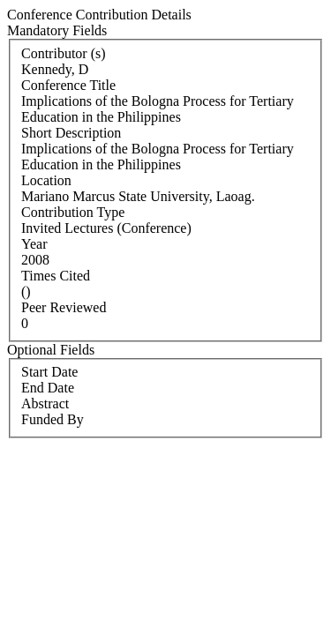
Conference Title (68, 85)
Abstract (45, 403)
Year (34, 243)
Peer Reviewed (63, 307)
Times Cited (55, 275)
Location (46, 180)
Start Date (49, 371)
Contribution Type (72, 212)
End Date (47, 387)
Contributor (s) (63, 53)
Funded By (52, 419)
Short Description (71, 132)
